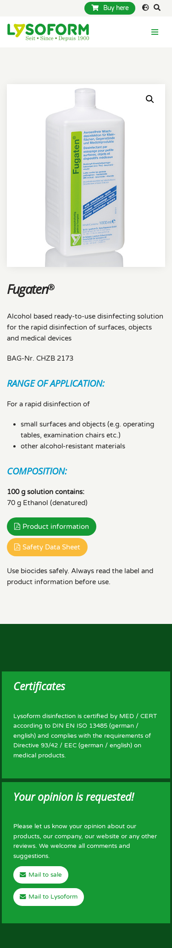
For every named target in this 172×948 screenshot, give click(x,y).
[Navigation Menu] (154, 32)
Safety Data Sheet (51, 547)
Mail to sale (45, 875)
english (23, 736)
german (122, 726)
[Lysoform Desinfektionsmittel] (48, 32)
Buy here (109, 8)
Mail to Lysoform (53, 896)
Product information (55, 526)
